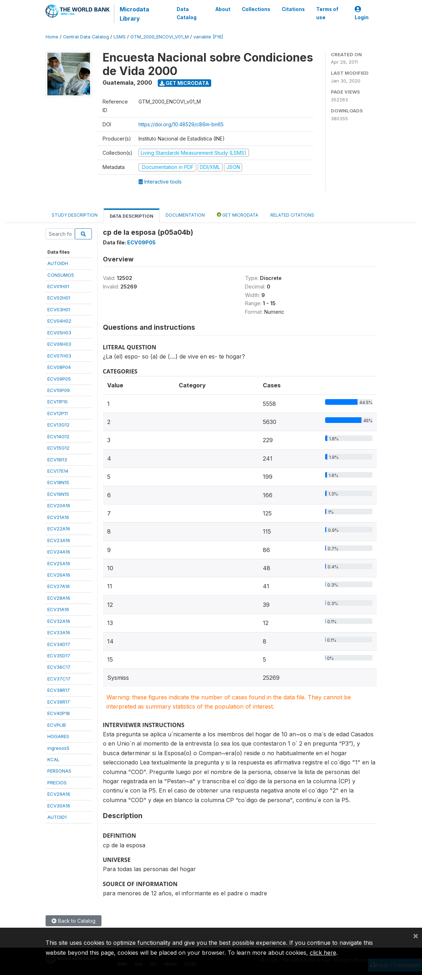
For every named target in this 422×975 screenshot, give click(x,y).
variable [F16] (208, 36)
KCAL (53, 759)
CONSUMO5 (60, 275)
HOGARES (58, 736)
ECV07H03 (59, 356)
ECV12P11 (57, 413)
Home (52, 36)
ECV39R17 (58, 702)
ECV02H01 (58, 298)
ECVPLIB (56, 725)
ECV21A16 (58, 517)
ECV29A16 (58, 794)
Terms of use (327, 13)
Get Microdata (184, 83)
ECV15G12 (58, 448)
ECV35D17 (58, 655)
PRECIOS (57, 782)
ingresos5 (58, 748)
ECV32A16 (58, 621)
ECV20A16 (58, 505)
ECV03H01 (58, 309)
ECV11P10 (57, 401)
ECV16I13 (57, 459)
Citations (293, 9)
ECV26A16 (58, 575)
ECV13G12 (58, 425)
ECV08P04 (59, 367)
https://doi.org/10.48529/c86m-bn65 (181, 124)
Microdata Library (134, 14)
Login (362, 13)
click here (323, 952)
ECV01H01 (58, 286)
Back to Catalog (73, 921)
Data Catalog (187, 13)
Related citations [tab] (292, 215)
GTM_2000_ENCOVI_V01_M (159, 36)
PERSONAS (59, 771)
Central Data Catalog (86, 36)
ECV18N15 (58, 482)
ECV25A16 (58, 563)
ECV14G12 (58, 436)
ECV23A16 (58, 540)
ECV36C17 (59, 667)
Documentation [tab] (185, 215)
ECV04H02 (59, 321)
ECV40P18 (58, 713)
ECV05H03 (59, 332)
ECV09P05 (59, 379)
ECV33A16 (58, 632)
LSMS (120, 36)
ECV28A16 (58, 598)
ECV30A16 (58, 806)
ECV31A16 (58, 609)
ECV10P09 (58, 390)
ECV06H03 (59, 344)
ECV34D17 (58, 644)
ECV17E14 (57, 471)
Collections (256, 9)
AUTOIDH (57, 263)
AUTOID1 (57, 817)
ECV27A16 (58, 586)
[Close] (415, 935)
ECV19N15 (58, 494)
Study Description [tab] (75, 215)
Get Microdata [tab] (237, 215)
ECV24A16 (58, 552)
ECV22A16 (58, 528)
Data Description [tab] (131, 216)
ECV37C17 (59, 679)
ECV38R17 (58, 690)
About (222, 9)
